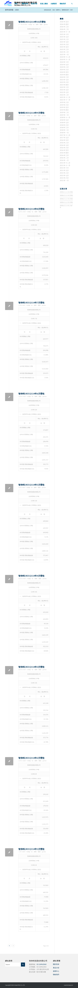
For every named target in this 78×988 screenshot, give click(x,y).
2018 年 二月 (64, 130)
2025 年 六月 (64, 44)
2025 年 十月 (64, 34)
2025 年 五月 (64, 47)
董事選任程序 (65, 9)
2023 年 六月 (64, 82)
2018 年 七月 (64, 122)
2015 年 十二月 (65, 163)
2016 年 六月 (64, 148)
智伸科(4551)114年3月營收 (31, 667)
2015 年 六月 (64, 178)
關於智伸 (56, 964)
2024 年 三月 (64, 77)
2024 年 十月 (64, 62)
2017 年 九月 (64, 137)
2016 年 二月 (64, 158)
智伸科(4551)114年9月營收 (31, 112)
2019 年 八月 (64, 102)
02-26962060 (41, 964)
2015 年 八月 (64, 173)
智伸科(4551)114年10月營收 (32, 21)
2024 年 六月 (64, 69)
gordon (46, 24)
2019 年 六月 (64, 105)
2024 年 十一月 (65, 59)
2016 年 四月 (64, 153)
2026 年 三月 (64, 27)
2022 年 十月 (64, 87)
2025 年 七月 (64, 42)
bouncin (71, 985)
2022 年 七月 (64, 92)
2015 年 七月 (64, 175)
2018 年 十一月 (65, 117)
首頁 (54, 9)
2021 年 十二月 (65, 97)
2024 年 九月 (64, 64)
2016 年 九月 (64, 140)
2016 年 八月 (64, 143)
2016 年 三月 (64, 155)
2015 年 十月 (64, 168)
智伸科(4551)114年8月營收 (31, 209)
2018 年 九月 (64, 120)
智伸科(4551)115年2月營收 (66, 198)
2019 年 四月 (64, 110)
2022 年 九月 (64, 90)
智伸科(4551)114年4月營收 (31, 575)
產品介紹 (56, 968)
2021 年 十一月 (65, 100)
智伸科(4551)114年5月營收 (31, 484)
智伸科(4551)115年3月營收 (66, 195)
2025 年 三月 (64, 49)
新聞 (37, 24)
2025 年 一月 (64, 54)
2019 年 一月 (64, 115)
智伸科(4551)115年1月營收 (66, 202)
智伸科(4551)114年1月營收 (31, 849)
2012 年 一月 (64, 180)
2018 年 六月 (64, 125)
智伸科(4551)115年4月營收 (66, 192)
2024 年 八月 (64, 67)
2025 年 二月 (64, 52)
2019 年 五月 (64, 107)
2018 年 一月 (64, 132)
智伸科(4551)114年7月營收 (31, 302)
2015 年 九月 (64, 170)
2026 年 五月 (64, 22)
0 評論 (30, 24)
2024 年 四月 (64, 75)
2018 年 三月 (64, 127)
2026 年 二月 (64, 29)
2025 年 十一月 (65, 32)
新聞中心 (58, 9)
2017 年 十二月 (65, 135)
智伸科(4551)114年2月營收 (31, 758)
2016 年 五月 (64, 150)
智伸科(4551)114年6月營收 (31, 393)
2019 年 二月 (64, 112)
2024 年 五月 (64, 72)
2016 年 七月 (64, 145)
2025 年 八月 (64, 39)
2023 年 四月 (64, 85)
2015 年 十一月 (65, 165)
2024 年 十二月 (65, 57)
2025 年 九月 (64, 37)
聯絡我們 (56, 974)
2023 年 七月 (64, 80)
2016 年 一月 (64, 160)
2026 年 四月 (64, 24)
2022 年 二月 (64, 95)
